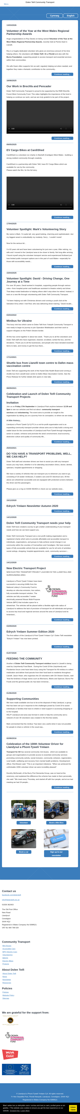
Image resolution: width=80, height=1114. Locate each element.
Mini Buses (6, 946)
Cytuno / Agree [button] (73, 1108)
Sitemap (5, 998)
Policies (5, 992)
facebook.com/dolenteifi (11, 895)
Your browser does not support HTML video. (40, 117)
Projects (5, 964)
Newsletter (6, 980)
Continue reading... (62, 74)
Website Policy (8, 995)
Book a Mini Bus (56, 823)
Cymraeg (54, 15)
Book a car (23, 852)
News (4, 977)
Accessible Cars (8, 949)
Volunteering (7, 955)
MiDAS (5, 958)
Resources (6, 983)
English (70, 15)
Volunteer (23, 823)
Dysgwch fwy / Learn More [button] (20, 1111)
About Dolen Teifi (9, 973)
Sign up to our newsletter (56, 853)
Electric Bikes (7, 961)
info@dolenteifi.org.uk (10, 900)
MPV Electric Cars (9, 952)
